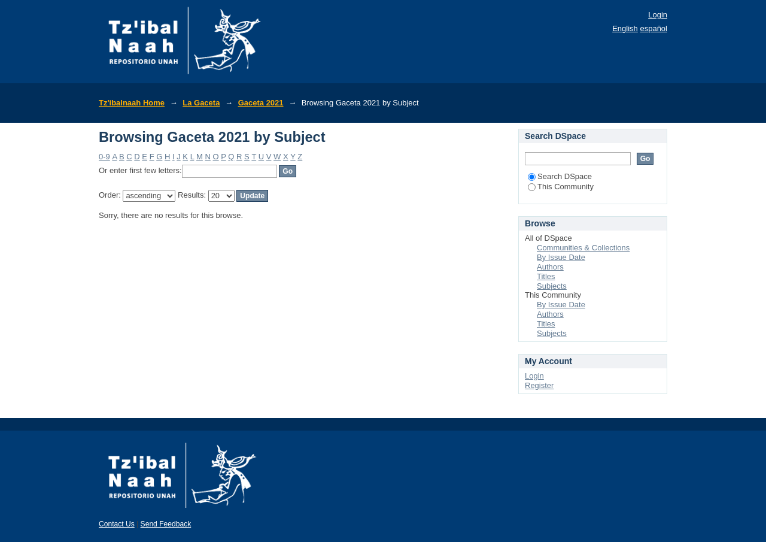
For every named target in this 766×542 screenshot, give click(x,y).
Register (539, 385)
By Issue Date (561, 257)
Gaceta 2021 (261, 102)
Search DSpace (560, 176)
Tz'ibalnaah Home (132, 102)
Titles (546, 276)
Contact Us (117, 524)
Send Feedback (166, 524)
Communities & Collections (583, 247)
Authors (550, 266)
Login (657, 14)
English (625, 28)
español (653, 28)
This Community (561, 186)
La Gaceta (201, 102)
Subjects (552, 285)
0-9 (104, 156)
